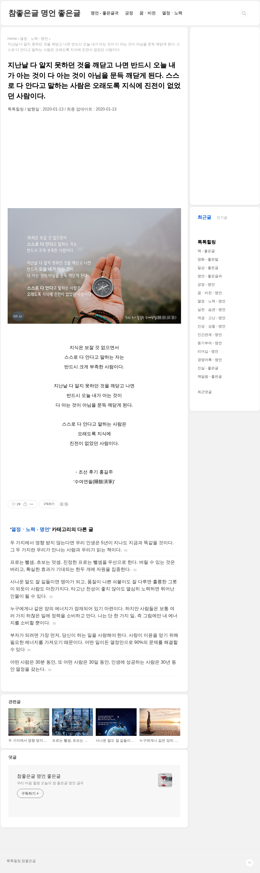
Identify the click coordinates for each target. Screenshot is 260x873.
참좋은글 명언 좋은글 (44, 13)
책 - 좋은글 (206, 251)
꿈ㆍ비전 (147, 13)
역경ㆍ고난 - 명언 (211, 318)
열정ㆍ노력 (172, 13)
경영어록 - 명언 (210, 360)
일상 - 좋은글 (208, 268)
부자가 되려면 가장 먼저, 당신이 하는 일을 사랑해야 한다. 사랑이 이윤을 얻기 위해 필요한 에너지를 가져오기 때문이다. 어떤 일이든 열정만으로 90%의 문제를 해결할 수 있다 (94, 642)
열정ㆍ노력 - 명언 (30, 529)
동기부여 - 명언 (210, 343)
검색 (244, 13)
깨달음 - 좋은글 (210, 376)
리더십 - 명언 (208, 351)
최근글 (204, 217)
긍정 (129, 13)
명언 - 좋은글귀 (105, 13)
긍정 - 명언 (206, 284)
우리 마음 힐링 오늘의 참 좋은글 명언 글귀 (50, 783)
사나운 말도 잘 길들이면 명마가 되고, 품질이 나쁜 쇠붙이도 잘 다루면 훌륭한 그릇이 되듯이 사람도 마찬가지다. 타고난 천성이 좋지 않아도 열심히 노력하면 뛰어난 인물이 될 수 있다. (93, 588)
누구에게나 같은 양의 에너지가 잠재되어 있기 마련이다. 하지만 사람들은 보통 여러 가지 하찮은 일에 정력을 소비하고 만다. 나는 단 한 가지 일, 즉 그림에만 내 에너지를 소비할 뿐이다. (93, 615)
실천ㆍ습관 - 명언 (211, 309)
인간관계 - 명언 (210, 335)
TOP (250, 863)
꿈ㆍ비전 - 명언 (210, 293)
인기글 (222, 217)
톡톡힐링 (207, 242)
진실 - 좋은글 (208, 368)
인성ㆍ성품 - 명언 (211, 326)
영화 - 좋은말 (208, 259)
